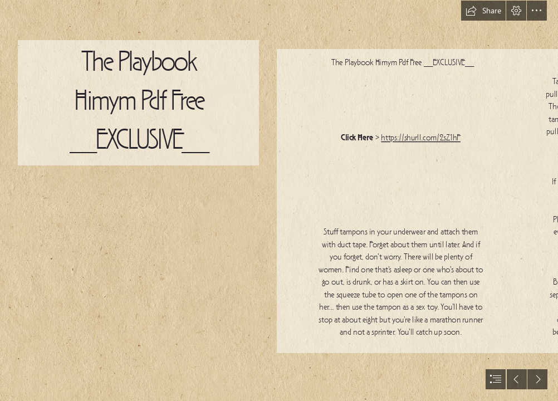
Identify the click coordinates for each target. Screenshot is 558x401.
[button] (483, 11)
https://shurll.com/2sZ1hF (421, 138)
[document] (279, 200)
